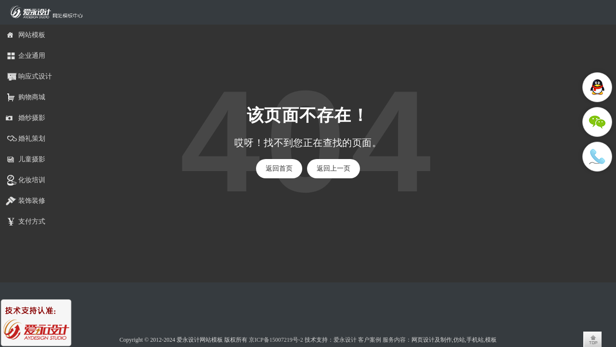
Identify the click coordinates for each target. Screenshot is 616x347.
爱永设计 (345, 339)
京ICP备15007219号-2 (276, 339)
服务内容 (394, 339)
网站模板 (31, 35)
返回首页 (279, 168)
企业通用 (31, 55)
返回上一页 (333, 168)
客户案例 (369, 339)
